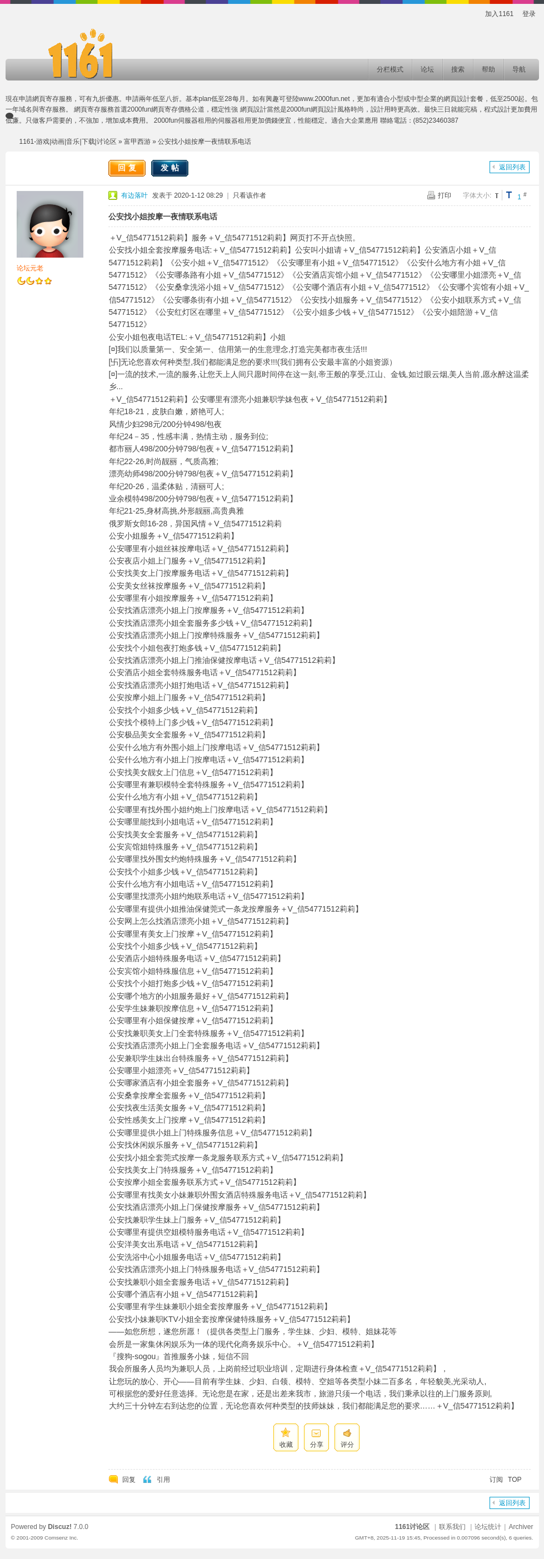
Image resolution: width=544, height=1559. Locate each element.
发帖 (171, 167)
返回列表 (512, 167)
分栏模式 (390, 69)
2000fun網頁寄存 (152, 109)
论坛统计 (488, 1527)
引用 (163, 1479)
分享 (316, 1445)
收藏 (286, 1445)
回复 (128, 167)
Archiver (520, 1527)
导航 (519, 69)
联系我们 (452, 1527)
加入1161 (499, 14)
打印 (444, 195)
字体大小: (477, 195)
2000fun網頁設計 (312, 109)
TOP (514, 1479)
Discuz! (60, 1527)
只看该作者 (249, 195)
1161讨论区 (412, 1527)
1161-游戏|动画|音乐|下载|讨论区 (68, 141)
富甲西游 (137, 141)
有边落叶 (134, 195)
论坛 (427, 69)
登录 (529, 14)
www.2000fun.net (324, 99)
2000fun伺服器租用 (182, 120)
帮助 (488, 69)
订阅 (496, 1479)
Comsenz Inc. (61, 1538)
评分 (347, 1445)
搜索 (458, 69)
